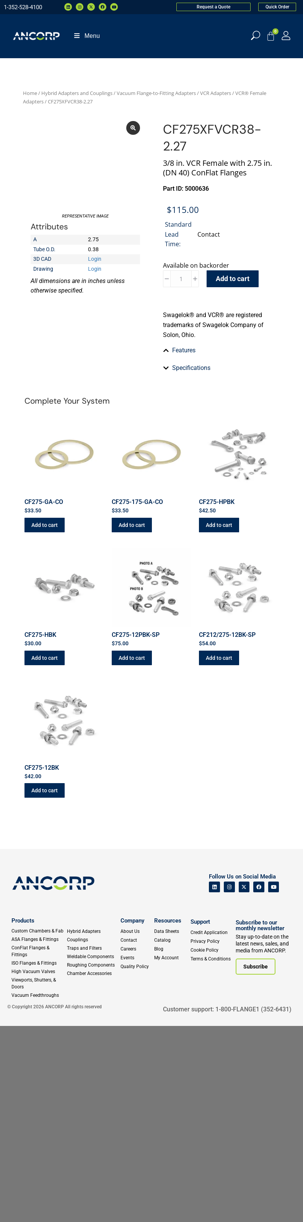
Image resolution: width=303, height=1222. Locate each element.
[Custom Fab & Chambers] (38, 1127)
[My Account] (286, 35)
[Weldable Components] (92, 1152)
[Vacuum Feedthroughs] (38, 1191)
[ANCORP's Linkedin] (214, 1083)
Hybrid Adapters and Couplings (76, 93)
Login (94, 311)
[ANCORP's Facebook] (258, 1083)
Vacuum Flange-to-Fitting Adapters (156, 93)
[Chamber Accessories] (92, 1169)
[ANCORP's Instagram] (229, 1083)
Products (22, 1116)
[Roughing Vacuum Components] (92, 1161)
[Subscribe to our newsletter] (255, 1163)
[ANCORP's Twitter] (244, 1083)
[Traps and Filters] (92, 1144)
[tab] (217, 442)
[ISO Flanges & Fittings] (38, 1159)
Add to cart (232, 279)
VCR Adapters (215, 93)
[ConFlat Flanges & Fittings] (38, 1147)
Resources (167, 1116)
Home (30, 93)
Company (132, 1116)
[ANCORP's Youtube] (273, 1083)
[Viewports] (38, 1179)
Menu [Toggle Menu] (86, 36)
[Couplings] (92, 1135)
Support (200, 1117)
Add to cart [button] (44, 721)
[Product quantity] (181, 278)
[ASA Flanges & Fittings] (38, 1135)
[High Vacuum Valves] (38, 1167)
